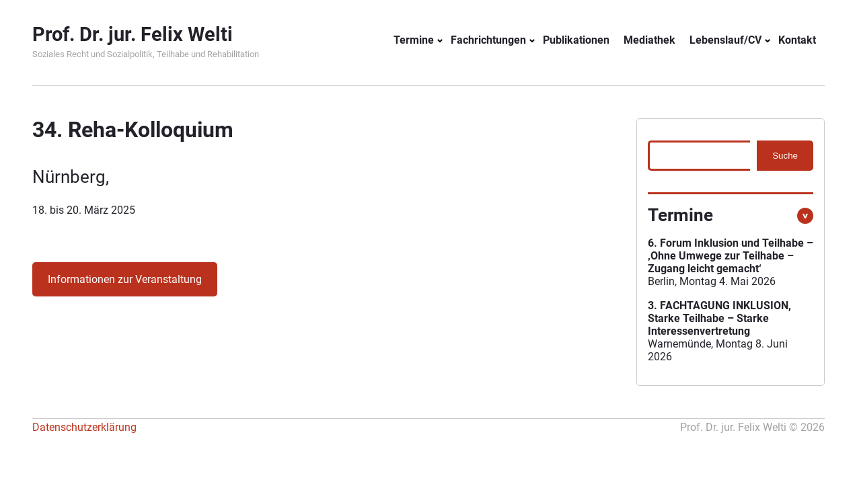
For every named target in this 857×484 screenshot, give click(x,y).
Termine (414, 40)
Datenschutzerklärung (84, 427)
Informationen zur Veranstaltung (125, 279)
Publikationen (576, 40)
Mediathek (649, 40)
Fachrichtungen (488, 40)
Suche (785, 156)
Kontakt (797, 40)
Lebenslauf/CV (725, 40)
